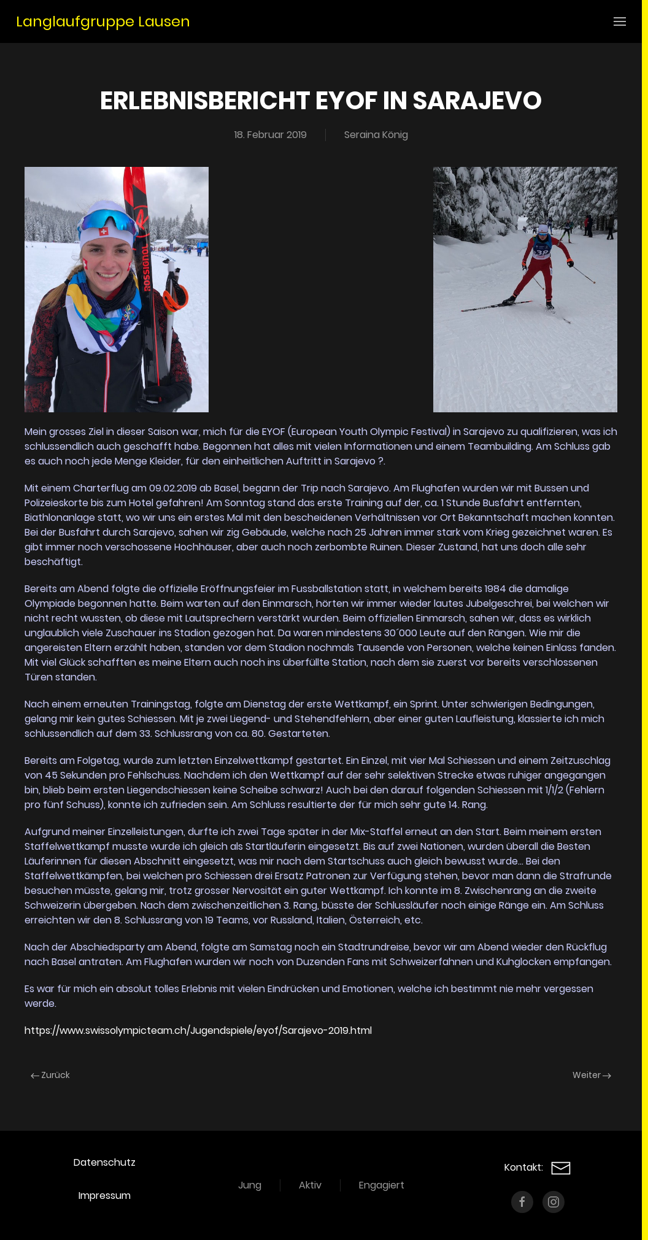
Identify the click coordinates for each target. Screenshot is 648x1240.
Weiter (592, 1075)
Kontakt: (537, 1167)
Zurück (50, 1075)
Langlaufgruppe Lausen (103, 21)
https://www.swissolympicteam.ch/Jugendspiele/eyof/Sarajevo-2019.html (198, 1030)
